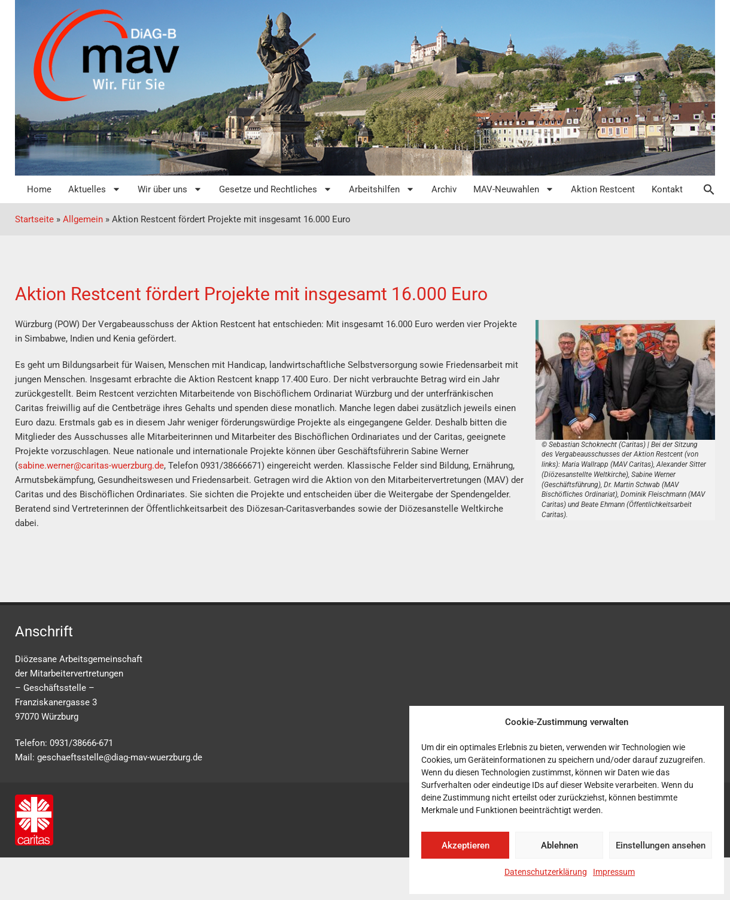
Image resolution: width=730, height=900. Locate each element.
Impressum (614, 872)
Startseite (34, 219)
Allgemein (83, 219)
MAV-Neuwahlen (513, 189)
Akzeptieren (465, 845)
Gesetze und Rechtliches (275, 189)
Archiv (444, 189)
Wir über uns (170, 189)
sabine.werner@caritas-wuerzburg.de (91, 465)
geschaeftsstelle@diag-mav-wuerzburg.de (119, 757)
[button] (703, 189)
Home (39, 189)
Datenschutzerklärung (545, 872)
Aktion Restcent (603, 189)
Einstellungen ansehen (660, 845)
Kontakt (667, 189)
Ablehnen (559, 845)
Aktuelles (94, 189)
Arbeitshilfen (382, 189)
